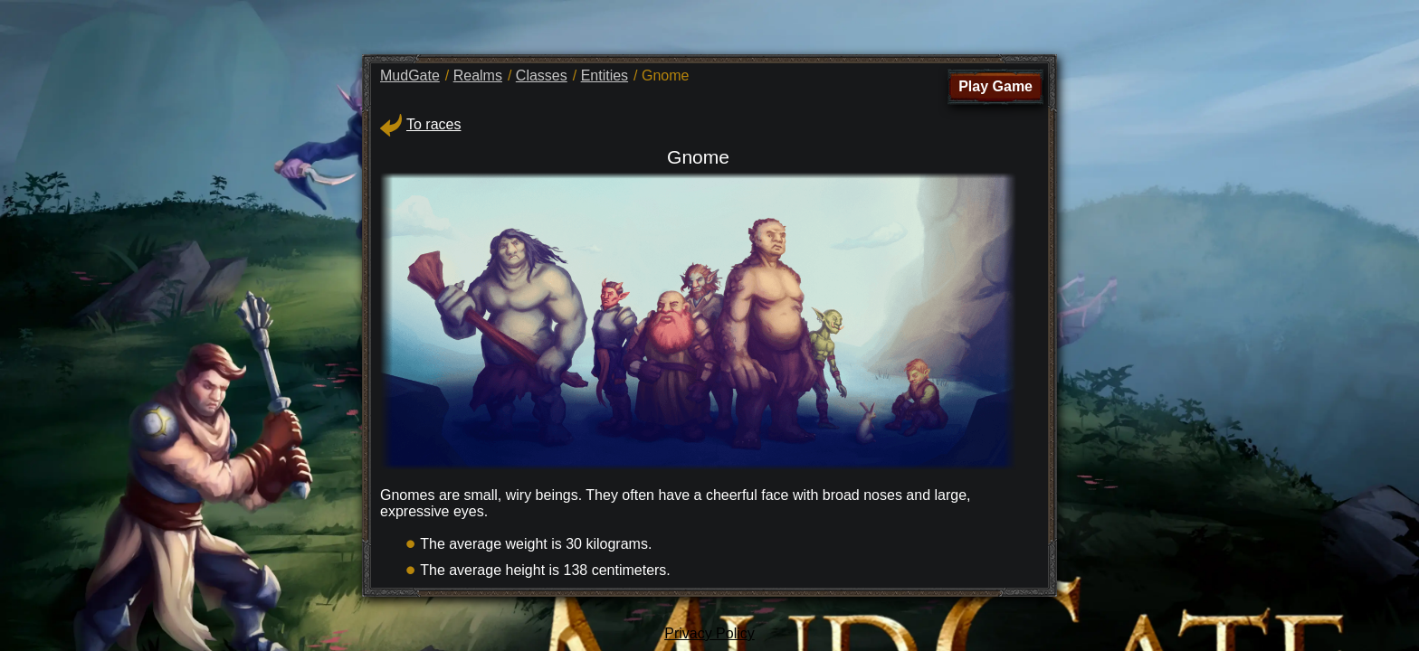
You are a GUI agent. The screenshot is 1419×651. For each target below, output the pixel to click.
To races (420, 124)
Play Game (995, 86)
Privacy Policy (709, 633)
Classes (541, 75)
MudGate (410, 75)
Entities (604, 75)
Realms (477, 75)
